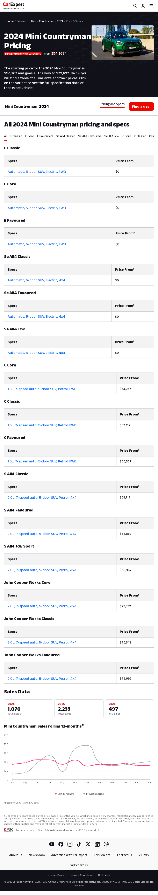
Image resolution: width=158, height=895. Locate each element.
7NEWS (144, 855)
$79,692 (125, 678)
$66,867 (125, 533)
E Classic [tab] (16, 136)
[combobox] (46, 106)
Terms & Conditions (81, 875)
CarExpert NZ (79, 865)
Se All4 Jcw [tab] (111, 136)
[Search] (135, 6)
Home (10, 21)
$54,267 (125, 389)
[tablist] (79, 137)
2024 (60, 21)
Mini (33, 21)
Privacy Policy (56, 875)
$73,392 (125, 606)
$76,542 (125, 642)
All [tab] (5, 136)
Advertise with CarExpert (69, 855)
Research (22, 21)
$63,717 (125, 497)
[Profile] (143, 6)
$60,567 (125, 461)
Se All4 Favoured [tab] (89, 136)
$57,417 (125, 425)
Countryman (46, 21)
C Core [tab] (126, 136)
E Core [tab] (29, 136)
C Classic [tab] (140, 136)
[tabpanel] (79, 412)
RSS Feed (104, 875)
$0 (117, 171)
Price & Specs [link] (74, 21)
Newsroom (37, 855)
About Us (15, 855)
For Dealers (102, 855)
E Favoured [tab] (45, 136)
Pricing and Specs (112, 104)
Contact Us (124, 855)
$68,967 (125, 570)
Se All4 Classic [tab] (65, 136)
